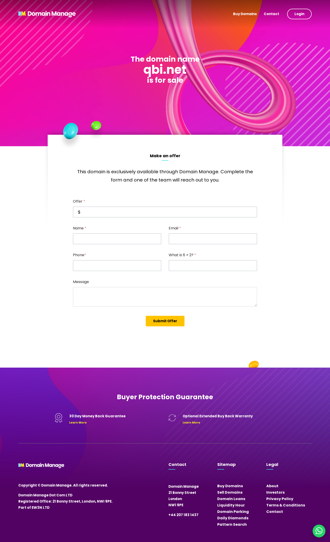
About (272, 486)
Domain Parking (233, 511)
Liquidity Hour (231, 505)
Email (175, 228)
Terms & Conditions (285, 505)
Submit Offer (165, 321)
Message (81, 281)
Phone (79, 255)
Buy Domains (245, 13)
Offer (79, 201)
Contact (271, 13)
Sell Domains (229, 492)
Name (79, 228)
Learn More (78, 422)
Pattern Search (232, 524)
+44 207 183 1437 (183, 514)
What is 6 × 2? (182, 255)
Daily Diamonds (232, 518)
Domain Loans (231, 498)
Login (299, 13)
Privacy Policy (279, 498)
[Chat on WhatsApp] (319, 531)
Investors (275, 492)
